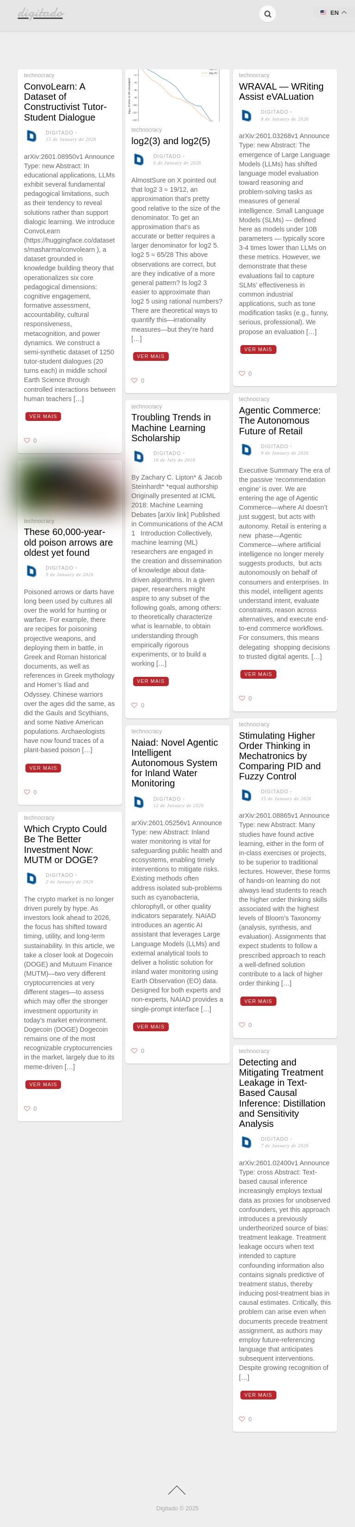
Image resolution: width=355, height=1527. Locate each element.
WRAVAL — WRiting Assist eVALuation (281, 91)
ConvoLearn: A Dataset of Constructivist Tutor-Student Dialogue (65, 101)
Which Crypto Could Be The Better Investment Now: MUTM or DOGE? (65, 844)
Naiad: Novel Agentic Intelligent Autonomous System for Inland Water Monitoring (174, 763)
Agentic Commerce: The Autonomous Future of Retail (280, 420)
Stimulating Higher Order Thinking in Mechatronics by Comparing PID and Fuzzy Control (280, 756)
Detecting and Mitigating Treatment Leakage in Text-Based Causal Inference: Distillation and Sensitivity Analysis (282, 1093)
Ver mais (43, 416)
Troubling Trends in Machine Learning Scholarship (171, 427)
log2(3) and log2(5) (170, 141)
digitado (59, 132)
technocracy (39, 75)
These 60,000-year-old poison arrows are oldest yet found (68, 542)
